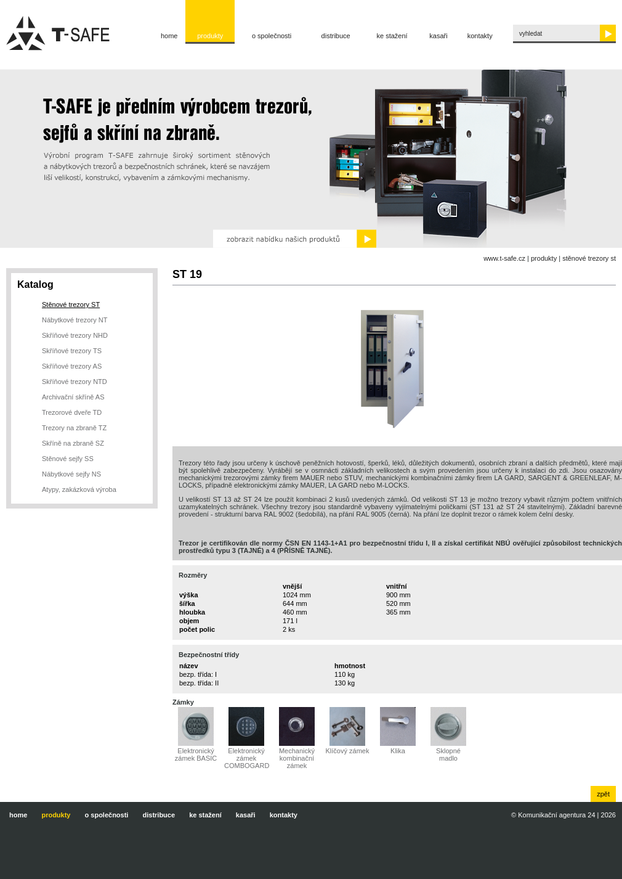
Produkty (210, 35)
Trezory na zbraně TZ (74, 427)
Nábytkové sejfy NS (71, 474)
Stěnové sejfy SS (68, 458)
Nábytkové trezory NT (74, 320)
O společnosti (271, 35)
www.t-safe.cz (504, 258)
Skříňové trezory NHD (75, 335)
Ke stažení (392, 35)
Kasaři (438, 35)
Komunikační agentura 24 (556, 815)
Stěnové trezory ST (589, 258)
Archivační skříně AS (73, 397)
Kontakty (480, 35)
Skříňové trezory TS (72, 350)
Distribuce (335, 35)
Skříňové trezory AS (72, 366)
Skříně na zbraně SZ (73, 443)
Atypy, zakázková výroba (79, 489)
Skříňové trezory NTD (74, 381)
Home (169, 35)
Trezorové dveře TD (72, 412)
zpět (603, 794)
